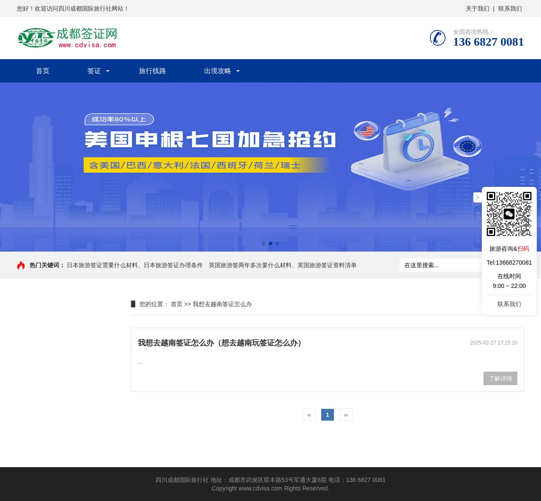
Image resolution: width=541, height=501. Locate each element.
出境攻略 (217, 70)
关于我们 (477, 8)
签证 (94, 70)
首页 (42, 70)
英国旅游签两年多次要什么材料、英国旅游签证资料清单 (283, 265)
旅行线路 (152, 70)
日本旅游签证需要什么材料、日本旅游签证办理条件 (135, 265)
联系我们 (510, 8)
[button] (263, 243)
